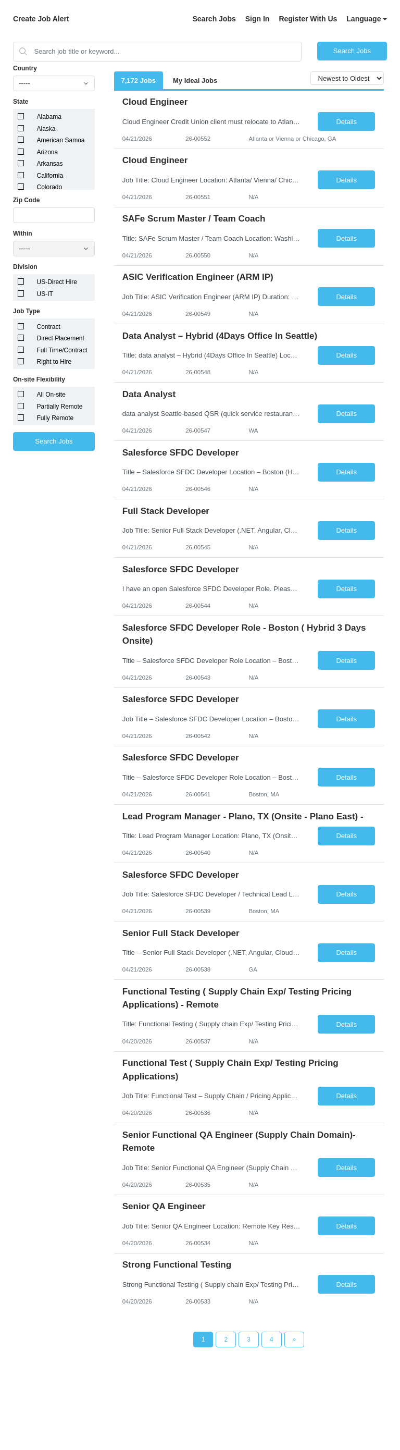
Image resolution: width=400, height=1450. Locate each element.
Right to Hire (54, 361)
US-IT (45, 294)
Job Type (26, 311)
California (50, 175)
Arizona (47, 152)
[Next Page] (294, 1339)
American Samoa (61, 140)
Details (346, 122)
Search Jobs (213, 19)
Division (25, 267)
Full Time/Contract (62, 350)
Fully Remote (55, 418)
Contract (48, 326)
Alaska (46, 128)
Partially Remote (60, 406)
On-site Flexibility (39, 379)
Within (22, 233)
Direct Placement (60, 338)
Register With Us (308, 19)
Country (25, 68)
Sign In (257, 19)
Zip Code (26, 200)
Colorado (50, 187)
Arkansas (50, 163)
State (20, 101)
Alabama (49, 116)
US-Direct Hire (57, 282)
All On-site (51, 394)
